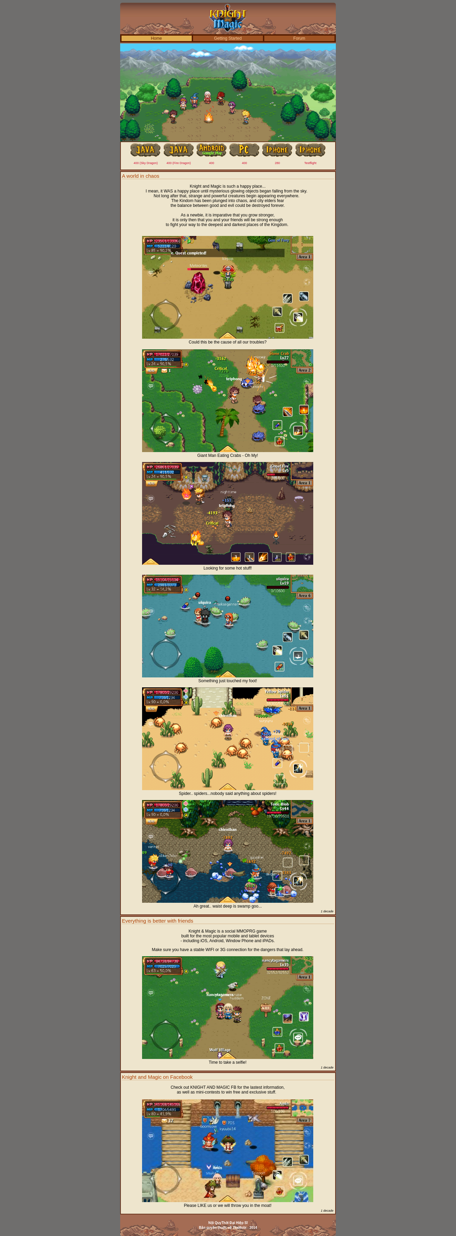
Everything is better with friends (157, 921)
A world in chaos (140, 176)
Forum (299, 38)
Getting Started (228, 38)
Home (156, 38)
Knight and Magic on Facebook (157, 1077)
